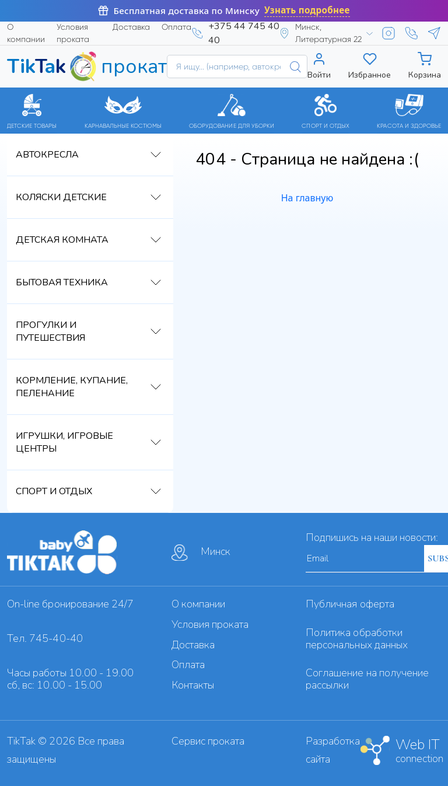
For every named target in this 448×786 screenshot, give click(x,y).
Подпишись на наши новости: (372, 537)
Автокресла (47, 154)
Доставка (131, 27)
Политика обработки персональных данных (357, 639)
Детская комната (62, 239)
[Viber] (411, 33)
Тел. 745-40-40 (45, 638)
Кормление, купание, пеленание (72, 387)
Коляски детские (61, 197)
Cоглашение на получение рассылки (367, 679)
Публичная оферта (350, 604)
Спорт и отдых (54, 491)
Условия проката (73, 33)
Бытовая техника (62, 282)
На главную (307, 197)
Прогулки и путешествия (50, 331)
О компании (26, 33)
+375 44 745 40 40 (243, 33)
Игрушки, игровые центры (64, 442)
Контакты (193, 685)
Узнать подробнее (307, 10)
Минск (201, 552)
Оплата (176, 27)
